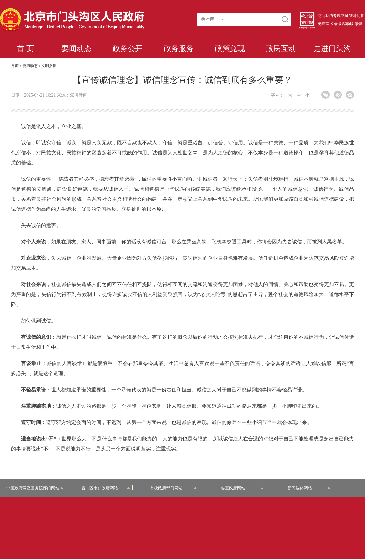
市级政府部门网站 (173, 488)
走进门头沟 (332, 49)
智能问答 (356, 15)
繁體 (358, 24)
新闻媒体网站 (309, 488)
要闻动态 (76, 49)
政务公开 (128, 49)
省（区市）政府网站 (105, 488)
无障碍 (323, 24)
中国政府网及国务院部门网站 (34, 488)
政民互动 (281, 49)
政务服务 (179, 49)
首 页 (25, 49)
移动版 (348, 24)
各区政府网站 (242, 488)
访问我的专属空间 (333, 15)
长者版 (335, 24)
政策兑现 (230, 49)
